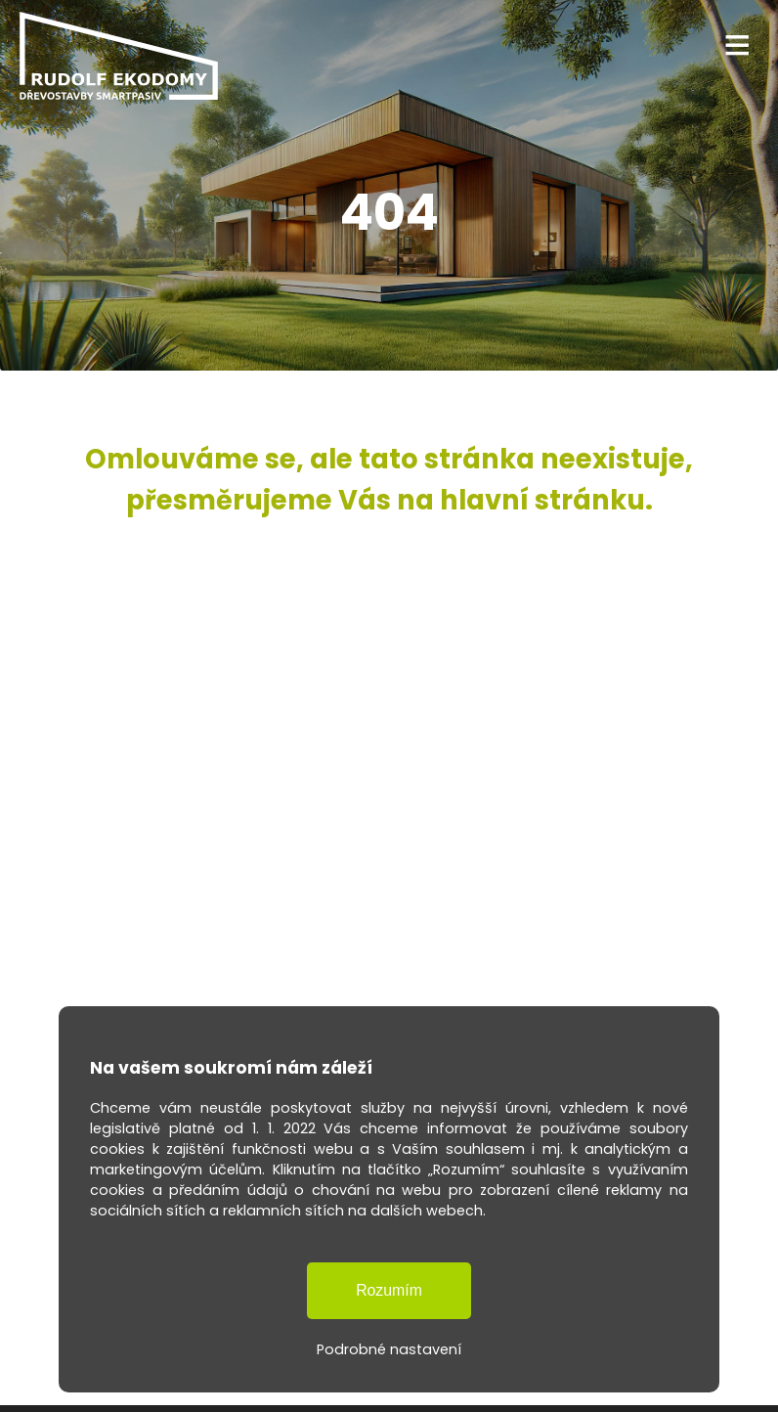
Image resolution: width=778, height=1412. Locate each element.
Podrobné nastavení (389, 1349)
